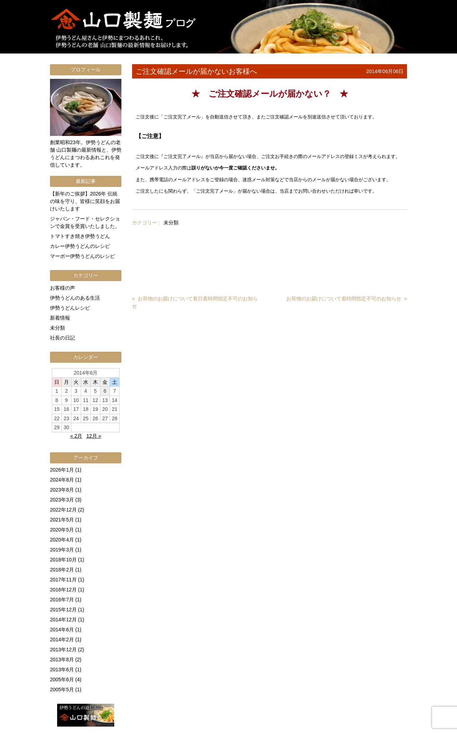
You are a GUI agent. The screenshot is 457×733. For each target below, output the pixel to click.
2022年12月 (63, 510)
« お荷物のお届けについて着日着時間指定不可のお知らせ (195, 302)
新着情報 (60, 318)
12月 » (93, 436)
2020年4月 (62, 540)
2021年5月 (62, 520)
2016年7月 (62, 599)
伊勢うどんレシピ (70, 308)
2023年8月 (62, 490)
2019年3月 (62, 550)
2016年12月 (63, 589)
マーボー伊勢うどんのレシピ (82, 256)
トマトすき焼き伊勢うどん (80, 236)
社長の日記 (62, 338)
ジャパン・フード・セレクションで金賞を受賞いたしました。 (85, 222)
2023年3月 (62, 500)
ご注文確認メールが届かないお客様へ (196, 71)
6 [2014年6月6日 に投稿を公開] (105, 391)
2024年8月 (62, 480)
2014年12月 (63, 619)
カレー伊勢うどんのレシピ (80, 246)
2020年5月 (62, 530)
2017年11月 (63, 579)
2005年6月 (62, 679)
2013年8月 (62, 659)
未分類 (171, 222)
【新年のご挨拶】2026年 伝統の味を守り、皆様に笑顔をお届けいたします (85, 201)
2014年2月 (62, 639)
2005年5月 (62, 689)
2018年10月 (63, 560)
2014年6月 (62, 629)
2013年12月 (63, 649)
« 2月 (76, 436)
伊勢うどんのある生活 (75, 298)
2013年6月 (62, 669)
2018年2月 (62, 569)
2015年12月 (63, 609)
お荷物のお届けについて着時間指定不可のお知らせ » (346, 298)
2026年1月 (62, 470)
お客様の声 (62, 288)
